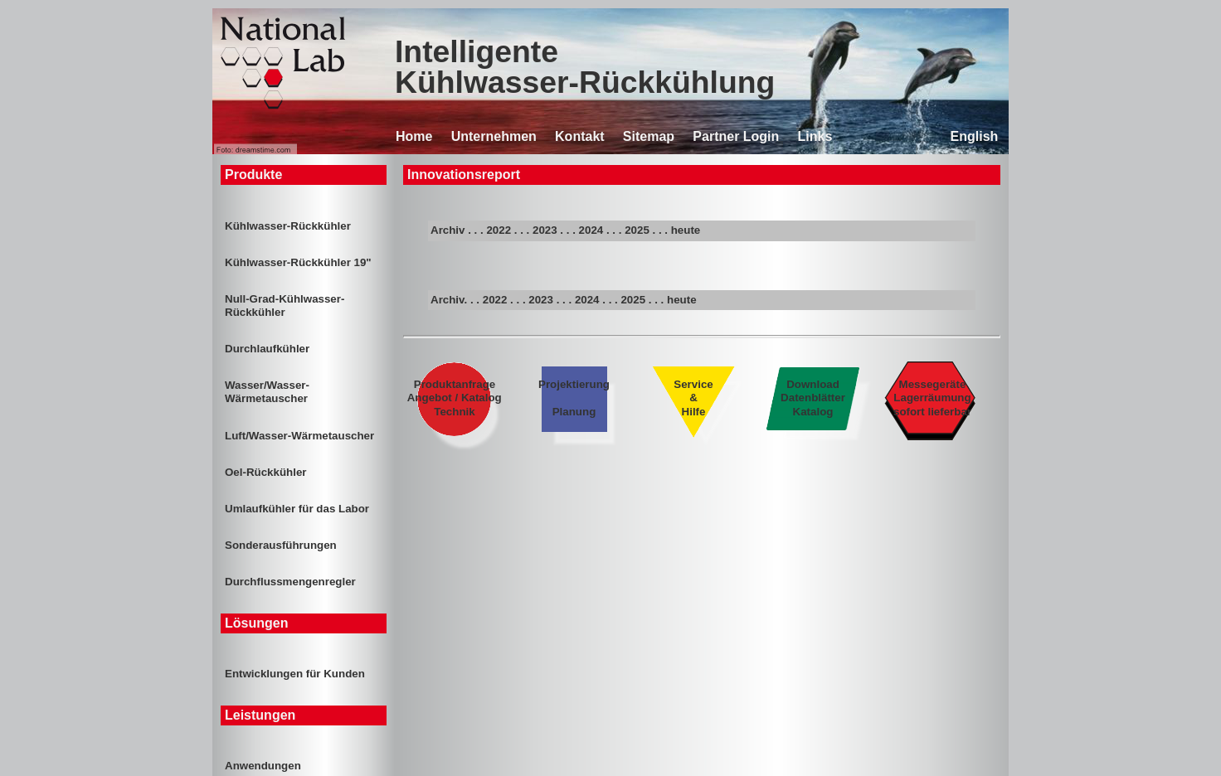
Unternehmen (494, 136)
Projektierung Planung (574, 397)
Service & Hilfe (693, 397)
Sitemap (648, 136)
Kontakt (580, 136)
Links (815, 136)
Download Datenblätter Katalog (812, 397)
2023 (545, 230)
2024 (591, 230)
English (975, 136)
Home (414, 136)
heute (686, 230)
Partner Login (736, 136)
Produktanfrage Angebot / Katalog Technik (455, 397)
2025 (637, 230)
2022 (498, 230)
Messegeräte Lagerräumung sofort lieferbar (933, 397)
